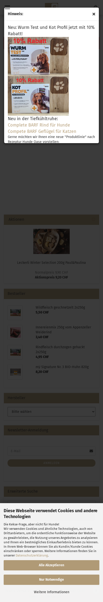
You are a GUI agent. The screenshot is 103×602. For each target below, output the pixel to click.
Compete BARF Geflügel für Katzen (42, 131)
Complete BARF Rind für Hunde (39, 125)
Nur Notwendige (51, 580)
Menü (7, 7)
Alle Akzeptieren (51, 565)
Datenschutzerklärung (32, 555)
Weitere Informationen (51, 592)
